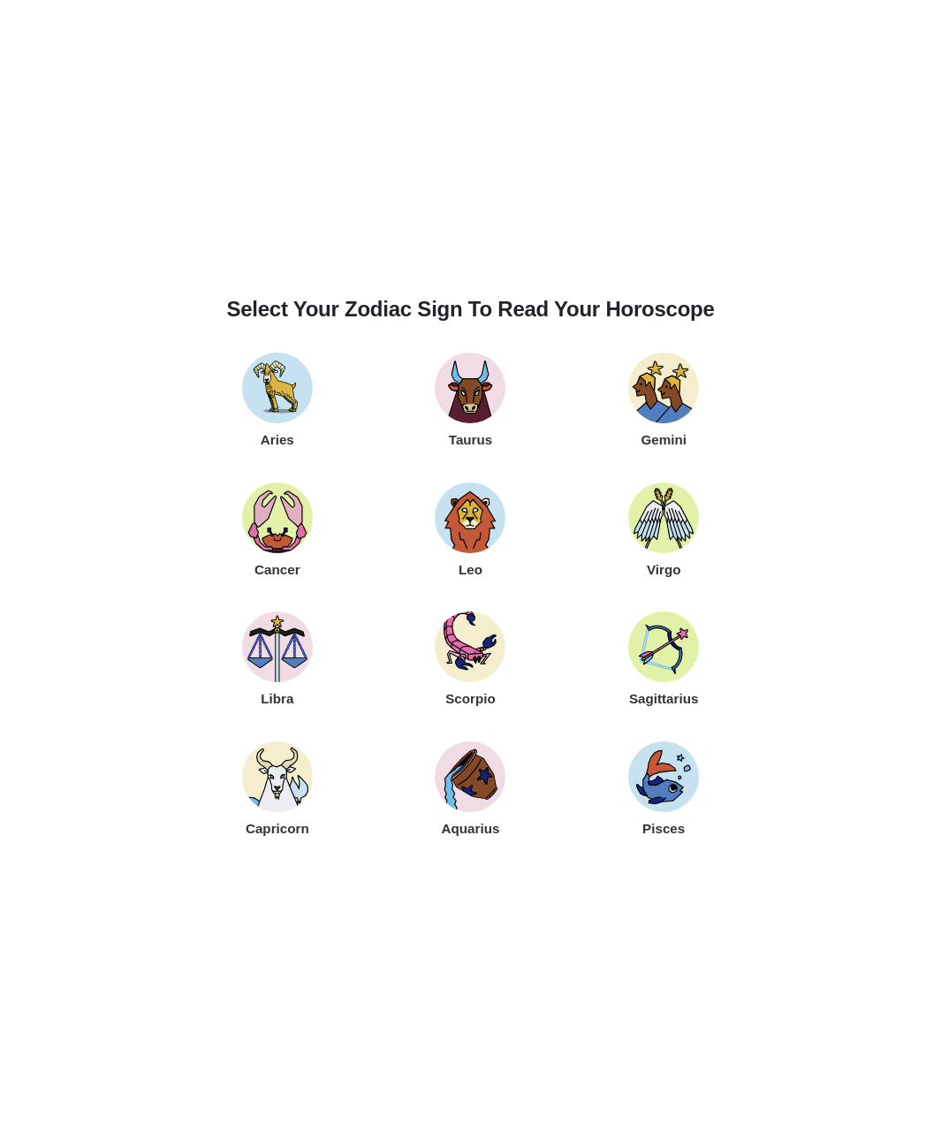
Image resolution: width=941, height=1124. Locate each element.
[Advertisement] (471, 159)
